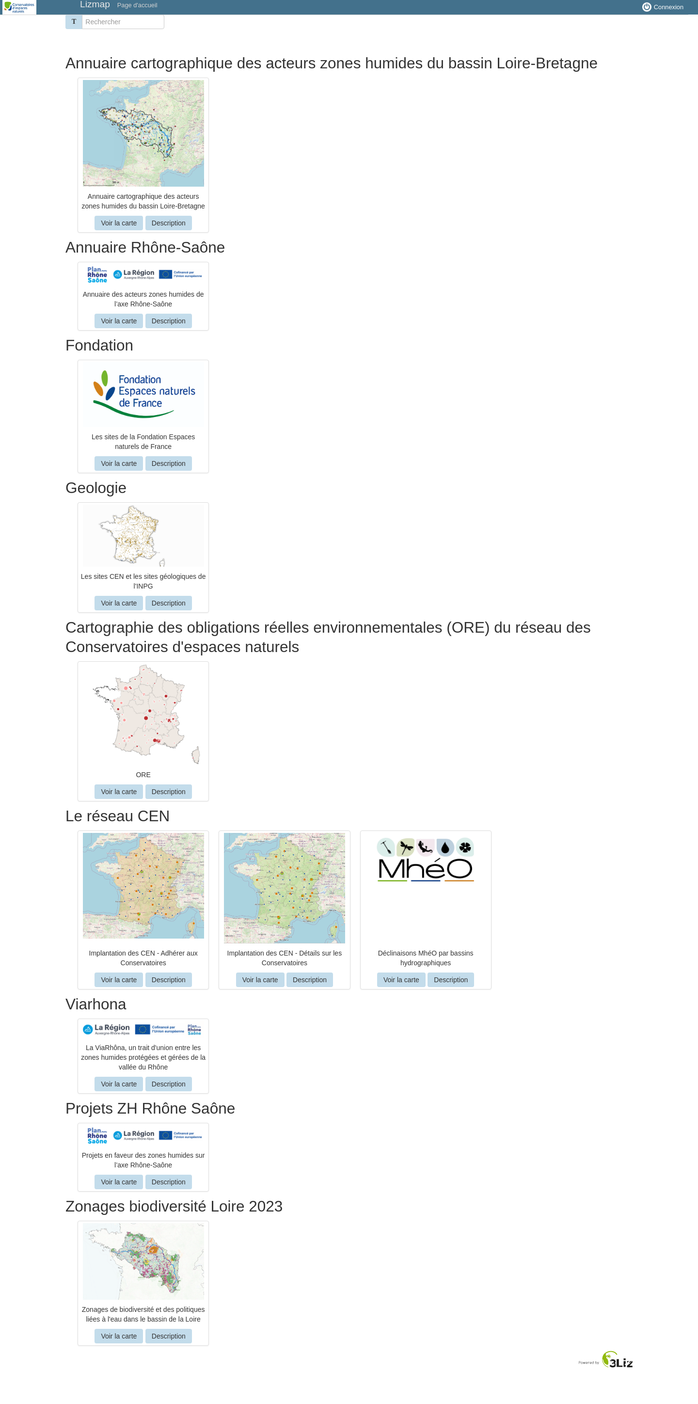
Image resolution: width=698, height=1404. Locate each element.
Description (169, 223)
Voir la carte (119, 223)
